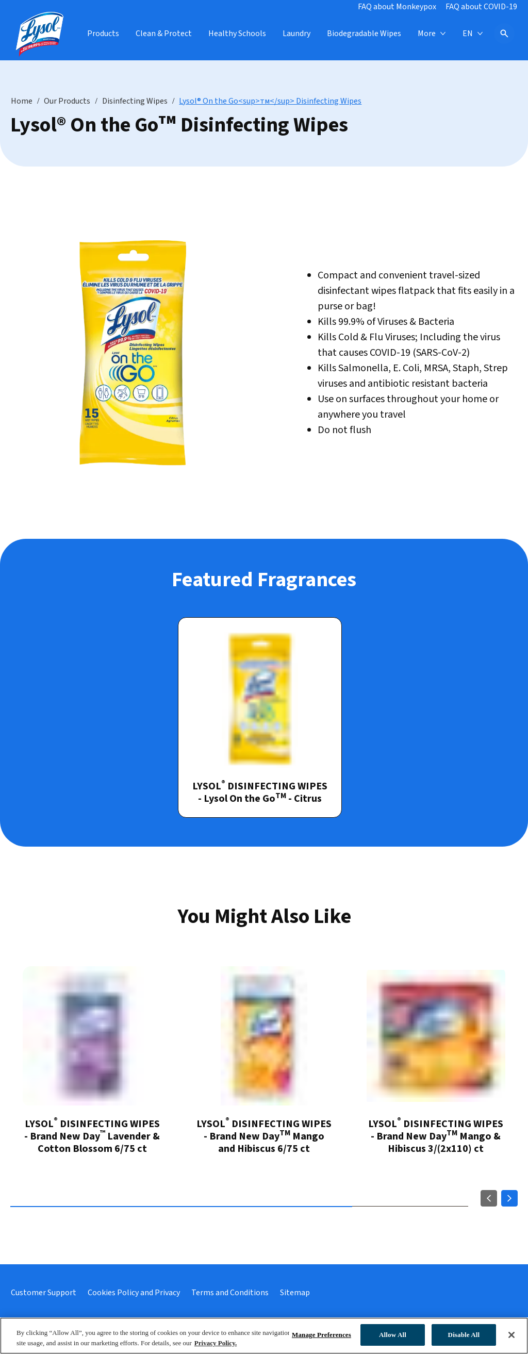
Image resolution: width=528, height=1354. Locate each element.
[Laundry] (296, 33)
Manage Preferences (321, 1335)
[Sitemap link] (294, 1293)
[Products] (103, 33)
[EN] (473, 33)
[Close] (511, 1335)
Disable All (464, 1335)
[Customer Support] (43, 1293)
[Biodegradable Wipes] (364, 33)
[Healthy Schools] (237, 33)
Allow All (392, 1335)
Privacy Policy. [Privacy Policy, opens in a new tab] (215, 1343)
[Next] (509, 1198)
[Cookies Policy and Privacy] (133, 1293)
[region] (264, 1335)
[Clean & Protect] (163, 33)
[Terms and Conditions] (230, 1293)
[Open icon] (504, 33)
